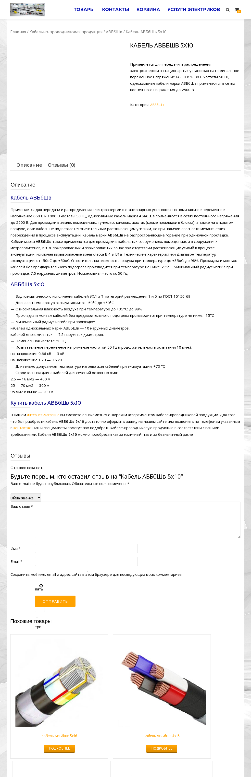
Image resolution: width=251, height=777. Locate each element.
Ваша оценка (22, 497)
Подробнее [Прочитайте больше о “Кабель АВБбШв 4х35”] (213, 702)
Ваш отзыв (22, 505)
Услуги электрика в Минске (89, 764)
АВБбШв (114, 32)
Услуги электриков (192, 9)
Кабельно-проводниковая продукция (65, 32)
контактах (22, 427)
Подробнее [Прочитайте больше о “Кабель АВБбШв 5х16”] (36, 702)
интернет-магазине (44, 414)
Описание (29, 165)
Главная (18, 32)
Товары (75, 9)
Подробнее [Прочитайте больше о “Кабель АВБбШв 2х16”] (154, 702)
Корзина (144, 9)
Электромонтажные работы (161, 764)
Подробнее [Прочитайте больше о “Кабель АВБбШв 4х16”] (95, 702)
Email (16, 560)
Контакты (109, 9)
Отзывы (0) (61, 165)
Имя (16, 547)
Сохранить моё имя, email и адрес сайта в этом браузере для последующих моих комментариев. (96, 573)
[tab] (29, 165)
